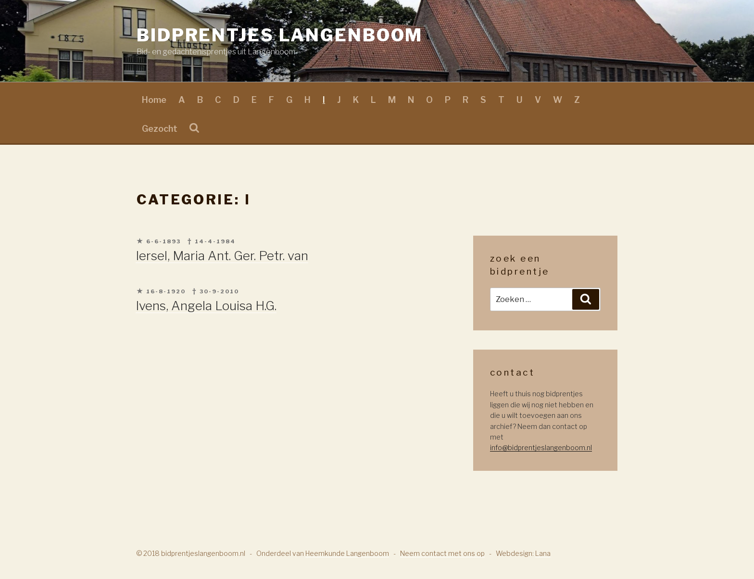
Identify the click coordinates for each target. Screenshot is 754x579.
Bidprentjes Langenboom (280, 35)
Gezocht (159, 129)
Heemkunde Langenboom (347, 553)
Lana (543, 553)
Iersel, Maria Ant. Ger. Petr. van (222, 255)
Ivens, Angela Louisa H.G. (206, 305)
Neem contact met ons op (442, 553)
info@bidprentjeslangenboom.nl (541, 447)
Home (154, 100)
